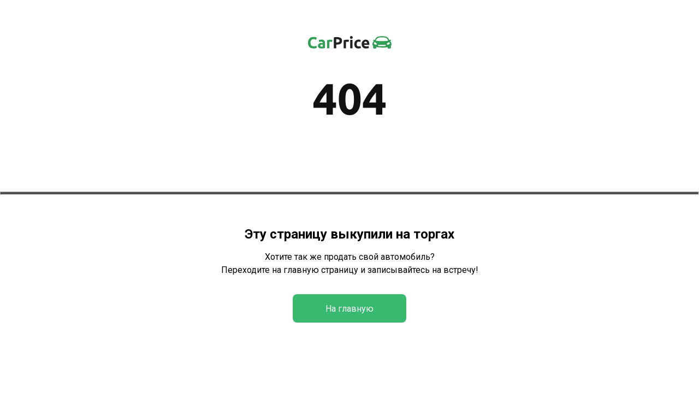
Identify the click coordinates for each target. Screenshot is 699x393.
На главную (349, 308)
